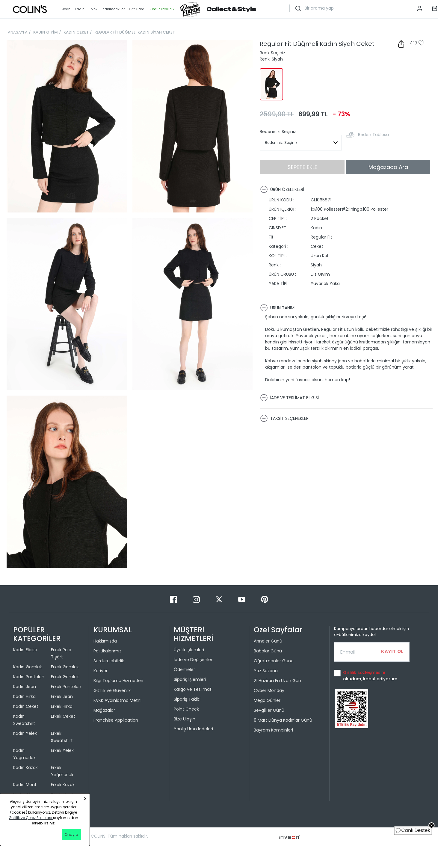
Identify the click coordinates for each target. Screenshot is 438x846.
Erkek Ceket (63, 716)
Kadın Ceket (25, 706)
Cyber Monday (269, 690)
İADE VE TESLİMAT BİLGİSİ (289, 397)
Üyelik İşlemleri (189, 650)
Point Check (186, 709)
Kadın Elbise (25, 650)
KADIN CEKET (76, 32)
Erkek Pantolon (66, 687)
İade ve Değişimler (193, 660)
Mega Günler (267, 700)
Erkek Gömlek (65, 667)
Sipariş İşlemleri (190, 679)
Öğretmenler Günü (274, 661)
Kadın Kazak (25, 767)
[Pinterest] (264, 599)
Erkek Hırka (62, 706)
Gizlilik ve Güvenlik (112, 690)
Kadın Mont (25, 785)
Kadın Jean (24, 687)
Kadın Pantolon (28, 677)
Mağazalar (104, 710)
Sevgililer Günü (269, 710)
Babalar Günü (268, 651)
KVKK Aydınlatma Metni (117, 700)
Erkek (93, 9)
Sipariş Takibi (187, 699)
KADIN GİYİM (45, 32)
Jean (66, 9)
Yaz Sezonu (266, 671)
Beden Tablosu (373, 135)
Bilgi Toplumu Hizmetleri (118, 681)
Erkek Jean (62, 696)
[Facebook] (174, 599)
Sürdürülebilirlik (108, 661)
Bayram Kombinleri (273, 730)
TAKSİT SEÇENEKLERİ (284, 418)
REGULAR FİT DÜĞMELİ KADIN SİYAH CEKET (134, 32)
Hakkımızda (105, 641)
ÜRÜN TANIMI (277, 307)
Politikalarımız (107, 651)
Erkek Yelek (62, 750)
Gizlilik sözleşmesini (364, 672)
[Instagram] (197, 599)
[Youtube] (242, 599)
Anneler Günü (268, 641)
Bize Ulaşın (184, 719)
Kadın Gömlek (27, 667)
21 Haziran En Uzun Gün (277, 681)
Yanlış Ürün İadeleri (193, 729)
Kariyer (100, 671)
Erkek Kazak (63, 785)
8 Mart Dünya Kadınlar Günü (283, 720)
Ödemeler (184, 669)
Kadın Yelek (25, 733)
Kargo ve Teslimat (193, 689)
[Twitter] (219, 599)
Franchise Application (115, 720)
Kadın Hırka (24, 696)
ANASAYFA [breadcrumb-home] (18, 32)
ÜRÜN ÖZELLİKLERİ (282, 189)
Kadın (79, 9)
